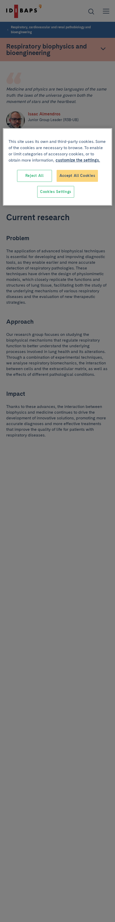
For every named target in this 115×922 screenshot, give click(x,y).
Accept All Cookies (77, 176)
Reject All (34, 176)
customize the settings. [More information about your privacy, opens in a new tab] (78, 160)
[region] (57, 167)
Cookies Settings (55, 192)
